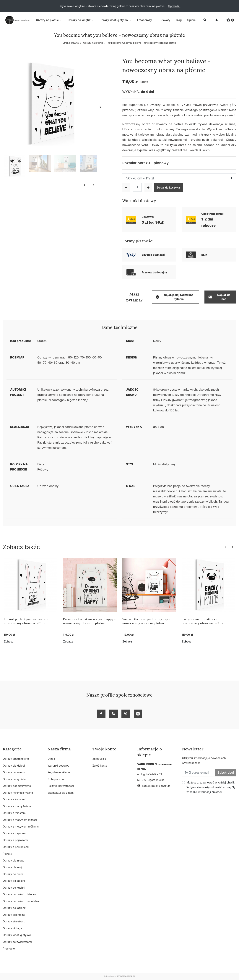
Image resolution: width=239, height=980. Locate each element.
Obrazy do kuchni (14, 887)
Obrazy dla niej (12, 867)
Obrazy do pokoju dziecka (19, 894)
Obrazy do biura (13, 874)
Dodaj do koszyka (168, 187)
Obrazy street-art (14, 921)
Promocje (9, 948)
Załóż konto (99, 765)
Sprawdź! (174, 6)
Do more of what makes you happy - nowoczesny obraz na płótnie (89, 621)
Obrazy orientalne (14, 914)
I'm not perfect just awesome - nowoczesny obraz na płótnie (26, 621)
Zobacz (9, 641)
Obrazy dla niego (13, 860)
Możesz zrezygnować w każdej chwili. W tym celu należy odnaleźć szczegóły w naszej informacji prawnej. (210, 787)
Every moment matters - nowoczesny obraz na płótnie (203, 621)
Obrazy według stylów (17, 935)
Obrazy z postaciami (16, 846)
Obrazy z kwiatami (14, 799)
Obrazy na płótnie (93, 42)
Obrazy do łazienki (14, 907)
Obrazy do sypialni (14, 779)
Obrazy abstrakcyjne (16, 758)
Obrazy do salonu (14, 772)
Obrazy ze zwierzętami (17, 941)
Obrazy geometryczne (17, 785)
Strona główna (71, 42)
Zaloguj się (99, 758)
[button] (230, 20)
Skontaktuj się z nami (61, 792)
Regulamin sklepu (59, 772)
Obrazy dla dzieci (14, 765)
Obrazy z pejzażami (15, 840)
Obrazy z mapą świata (17, 806)
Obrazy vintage (12, 928)
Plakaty (7, 853)
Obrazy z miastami (14, 812)
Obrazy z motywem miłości (20, 819)
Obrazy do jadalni (14, 880)
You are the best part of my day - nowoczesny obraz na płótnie (146, 621)
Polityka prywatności (61, 785)
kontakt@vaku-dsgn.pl (153, 785)
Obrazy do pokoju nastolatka (21, 901)
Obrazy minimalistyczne (18, 792)
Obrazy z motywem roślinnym (21, 826)
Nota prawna (56, 779)
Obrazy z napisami (14, 833)
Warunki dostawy (58, 765)
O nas (51, 758)
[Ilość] (137, 187)
